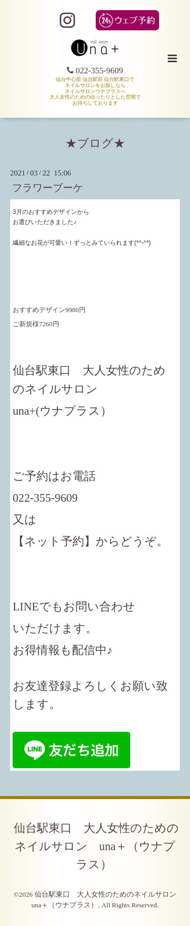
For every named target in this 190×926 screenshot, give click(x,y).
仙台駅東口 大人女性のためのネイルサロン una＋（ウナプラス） (96, 846)
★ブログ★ (95, 143)
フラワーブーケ (47, 188)
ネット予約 (54, 541)
